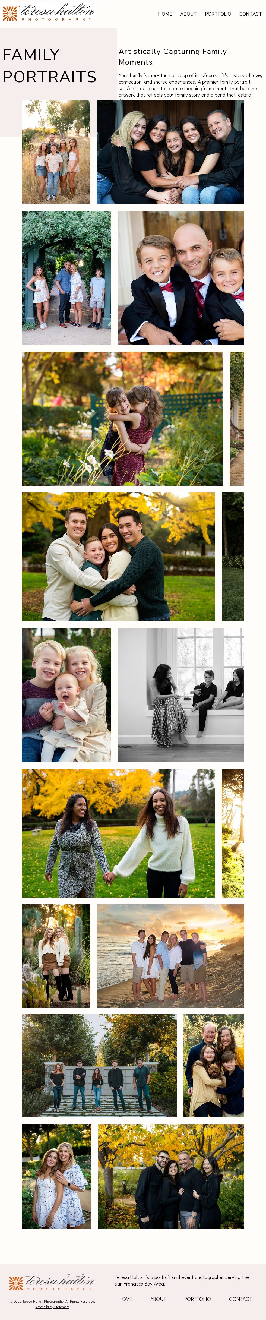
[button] (218, 14)
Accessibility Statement (52, 1307)
